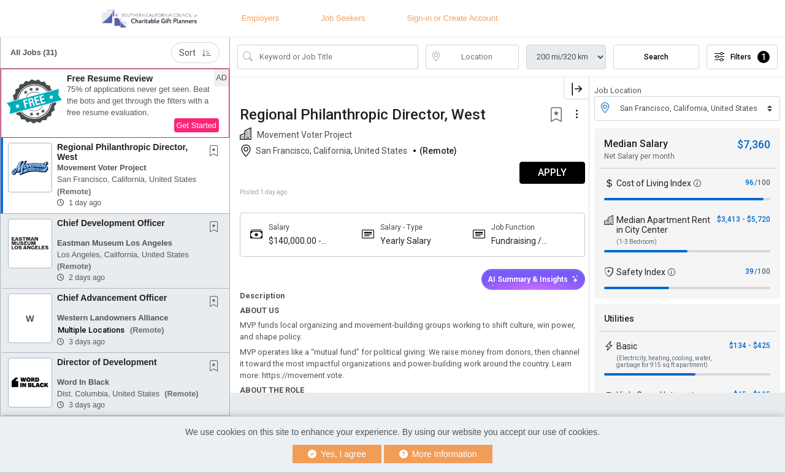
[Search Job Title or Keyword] (336, 57)
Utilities (619, 319)
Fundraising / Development (514, 241)
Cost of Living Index (653, 183)
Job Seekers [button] (343, 18)
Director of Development (107, 362)
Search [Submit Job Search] (656, 57)
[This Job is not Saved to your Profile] (216, 152)
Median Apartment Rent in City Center (663, 225)
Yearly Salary (403, 241)
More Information (438, 454)
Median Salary (636, 143)
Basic (626, 346)
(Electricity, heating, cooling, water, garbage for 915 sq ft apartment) (663, 361)
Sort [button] (195, 53)
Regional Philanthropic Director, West (122, 151)
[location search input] (481, 57)
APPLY (546, 172)
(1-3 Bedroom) (636, 241)
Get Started (196, 125)
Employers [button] (260, 18)
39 (749, 271)
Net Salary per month (639, 156)
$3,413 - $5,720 (743, 219)
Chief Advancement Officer (112, 298)
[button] (115, 103)
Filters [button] (742, 57)
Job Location (617, 90)
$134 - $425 (749, 345)
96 (749, 182)
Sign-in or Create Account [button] (452, 18)
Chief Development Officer (111, 223)
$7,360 (753, 144)
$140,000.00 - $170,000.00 (295, 241)
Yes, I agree (337, 454)
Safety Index (640, 272)
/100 (762, 182)
